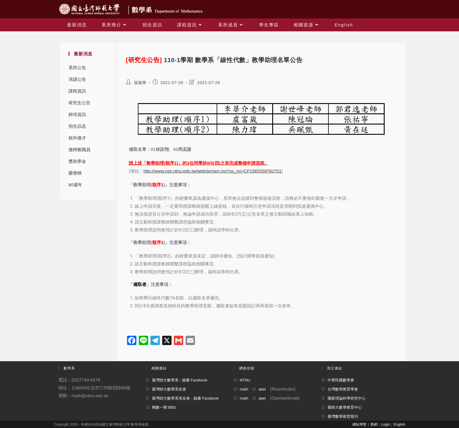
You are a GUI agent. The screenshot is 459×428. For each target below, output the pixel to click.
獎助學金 (77, 161)
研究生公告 (79, 102)
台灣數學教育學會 (343, 389)
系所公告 (77, 67)
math (244, 389)
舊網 (373, 424)
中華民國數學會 (341, 380)
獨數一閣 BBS (164, 407)
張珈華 (140, 82)
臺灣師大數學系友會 (169, 389)
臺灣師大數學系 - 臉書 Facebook (179, 380)
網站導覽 (359, 424)
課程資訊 (77, 90)
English (399, 424)
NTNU (245, 380)
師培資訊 (77, 114)
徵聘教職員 (79, 149)
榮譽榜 (75, 172)
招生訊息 (77, 126)
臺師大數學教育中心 (345, 407)
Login (385, 424)
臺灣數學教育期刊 (343, 416)
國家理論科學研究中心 (347, 398)
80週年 (75, 184)
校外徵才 (77, 137)
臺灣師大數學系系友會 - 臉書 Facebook (185, 398)
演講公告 (77, 79)
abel (262, 389)
